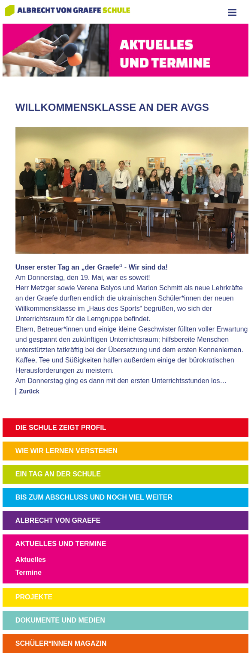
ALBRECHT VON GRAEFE (57, 520)
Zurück (29, 391)
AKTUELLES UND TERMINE (60, 543)
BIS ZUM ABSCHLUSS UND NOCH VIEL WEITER (93, 497)
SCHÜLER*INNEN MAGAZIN (60, 643)
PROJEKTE (33, 597)
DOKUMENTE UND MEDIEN (60, 620)
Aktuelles (30, 559)
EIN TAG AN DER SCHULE (58, 474)
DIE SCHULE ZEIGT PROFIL (60, 427)
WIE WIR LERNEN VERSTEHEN (66, 450)
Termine (28, 572)
